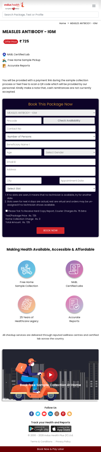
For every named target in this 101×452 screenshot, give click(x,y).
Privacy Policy (63, 441)
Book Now (50, 230)
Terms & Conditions (41, 441)
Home (62, 23)
